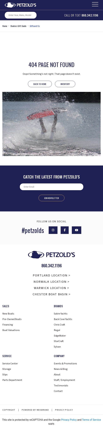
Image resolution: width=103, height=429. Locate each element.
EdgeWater (60, 335)
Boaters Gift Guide (18, 26)
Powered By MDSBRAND (35, 410)
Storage (6, 369)
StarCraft (59, 341)
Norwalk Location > (51, 282)
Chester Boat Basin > (52, 294)
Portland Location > (51, 275)
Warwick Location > (51, 288)
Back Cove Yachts (63, 319)
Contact (58, 391)
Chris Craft (59, 324)
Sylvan (57, 346)
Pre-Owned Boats (12, 319)
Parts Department (12, 380)
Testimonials (61, 385)
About (57, 374)
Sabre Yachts (60, 313)
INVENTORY (65, 84)
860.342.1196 (90, 15)
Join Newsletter (51, 198)
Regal (57, 330)
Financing (7, 324)
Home (4, 26)
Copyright (8, 410)
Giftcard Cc (35, 26)
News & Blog (61, 369)
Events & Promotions (65, 363)
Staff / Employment (64, 380)
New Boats (8, 313)
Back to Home (39, 84)
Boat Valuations (11, 330)
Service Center (10, 363)
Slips (5, 374)
